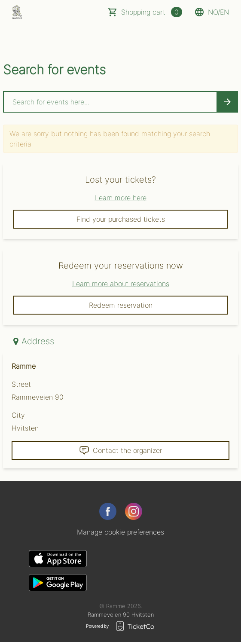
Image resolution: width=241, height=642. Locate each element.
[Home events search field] (120, 102)
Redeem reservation (121, 305)
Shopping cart (151, 12)
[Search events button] (227, 102)
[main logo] (17, 12)
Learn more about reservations (120, 283)
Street (21, 384)
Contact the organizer (120, 450)
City (18, 415)
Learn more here (120, 197)
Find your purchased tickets (120, 219)
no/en (211, 12)
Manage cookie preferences (120, 532)
